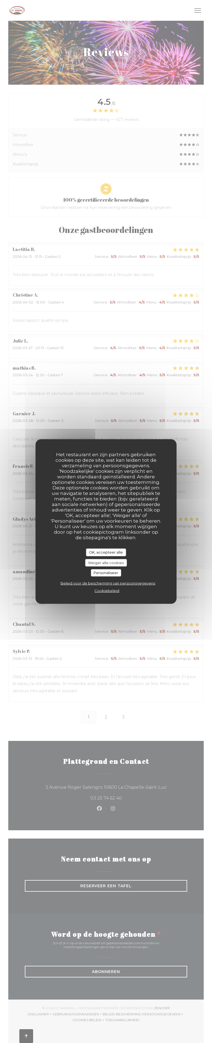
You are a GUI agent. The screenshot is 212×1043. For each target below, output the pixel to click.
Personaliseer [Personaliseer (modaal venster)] (106, 572)
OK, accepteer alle (106, 552)
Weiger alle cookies (106, 562)
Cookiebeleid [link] (106, 590)
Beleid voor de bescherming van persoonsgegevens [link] (107, 583)
